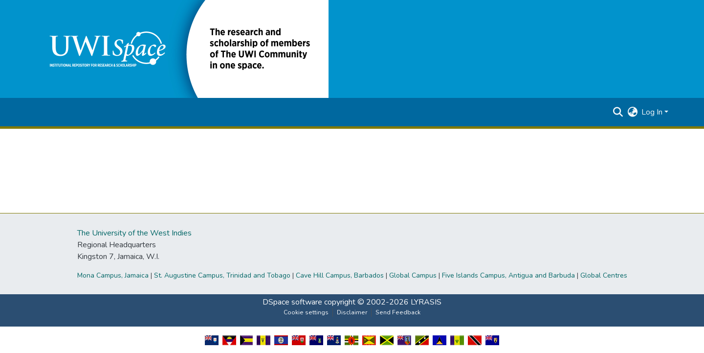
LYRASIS (426, 302)
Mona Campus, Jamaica (113, 275)
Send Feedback (397, 312)
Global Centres (603, 275)
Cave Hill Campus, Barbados (340, 275)
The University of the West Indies (134, 233)
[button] (182, 48)
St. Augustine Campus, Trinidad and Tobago (222, 275)
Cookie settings (306, 312)
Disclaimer (352, 312)
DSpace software (292, 302)
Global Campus (413, 275)
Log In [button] (652, 112)
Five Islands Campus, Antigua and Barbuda (508, 275)
